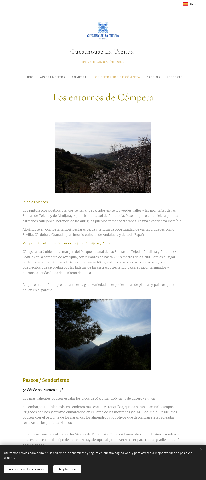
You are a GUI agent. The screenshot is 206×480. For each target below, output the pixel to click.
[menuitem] (24, 77)
